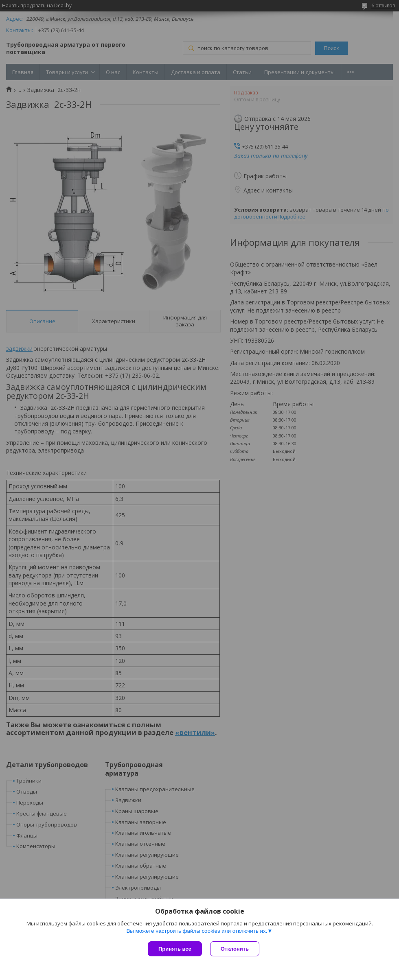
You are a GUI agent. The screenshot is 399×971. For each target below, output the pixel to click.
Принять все (174, 949)
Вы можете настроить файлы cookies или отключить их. (196, 931)
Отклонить (235, 949)
